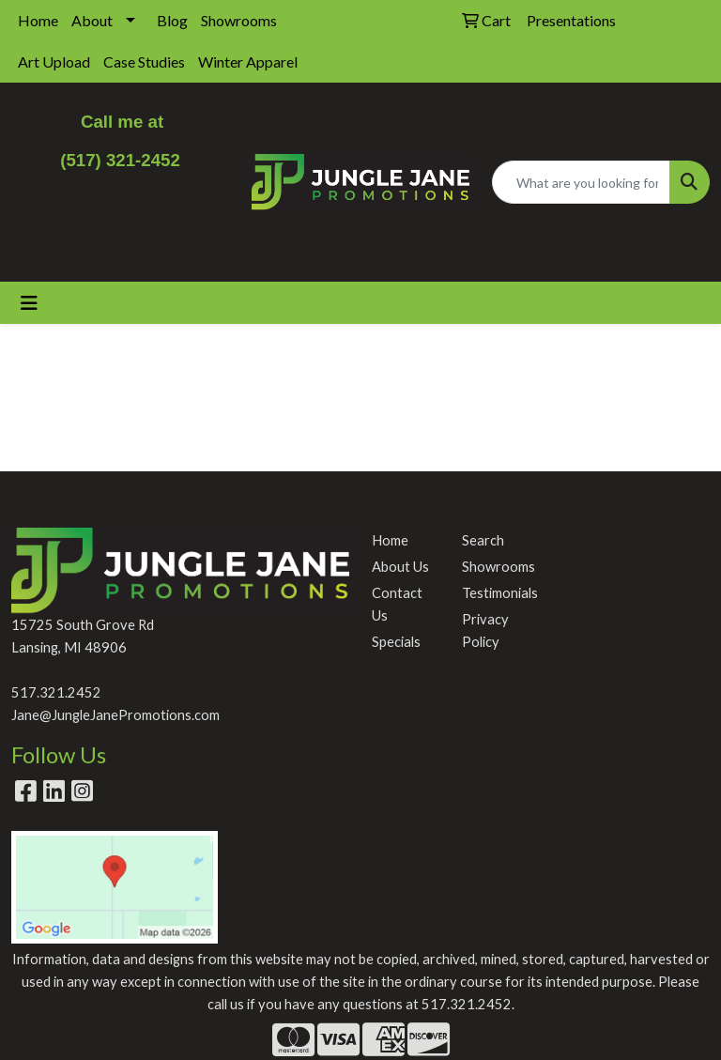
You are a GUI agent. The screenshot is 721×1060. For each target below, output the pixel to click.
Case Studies (144, 61)
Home (38, 20)
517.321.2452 (56, 692)
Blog (172, 20)
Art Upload (54, 61)
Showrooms (239, 20)
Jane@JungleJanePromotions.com (115, 715)
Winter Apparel (248, 61)
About (92, 20)
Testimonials (495, 593)
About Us (400, 567)
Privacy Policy (485, 630)
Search (483, 540)
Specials (396, 642)
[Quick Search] (581, 182)
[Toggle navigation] (29, 302)
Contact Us (397, 604)
